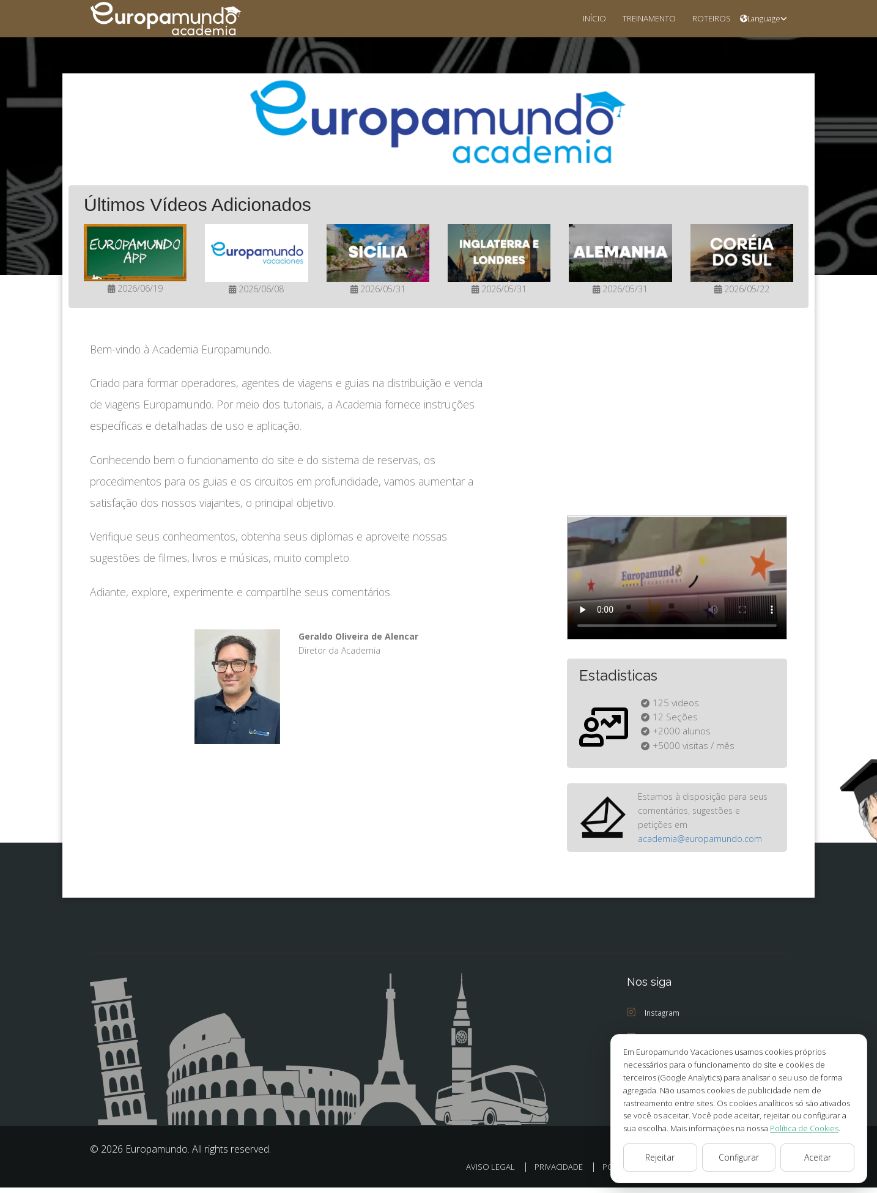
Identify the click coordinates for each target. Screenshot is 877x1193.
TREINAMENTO (639, 18)
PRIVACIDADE (547, 1172)
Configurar (738, 1157)
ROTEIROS (708, 18)
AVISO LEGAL (477, 1172)
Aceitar (817, 1157)
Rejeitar (660, 1157)
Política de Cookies (737, 1127)
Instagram (653, 1018)
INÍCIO (580, 18)
